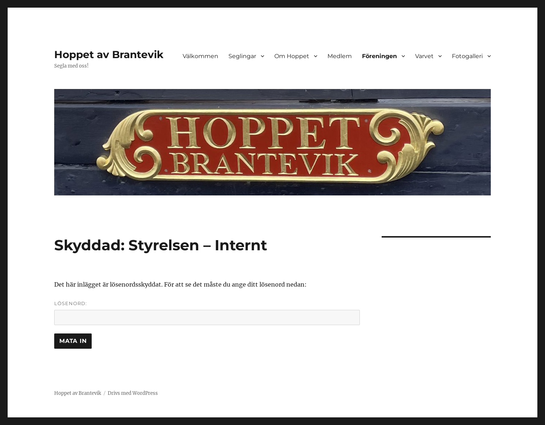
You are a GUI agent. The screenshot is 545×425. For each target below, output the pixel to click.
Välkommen (200, 56)
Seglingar (242, 56)
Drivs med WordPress (133, 393)
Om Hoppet (291, 56)
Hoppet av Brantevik (108, 54)
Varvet (424, 56)
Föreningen (379, 56)
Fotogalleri (467, 56)
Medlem (339, 56)
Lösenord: (207, 312)
